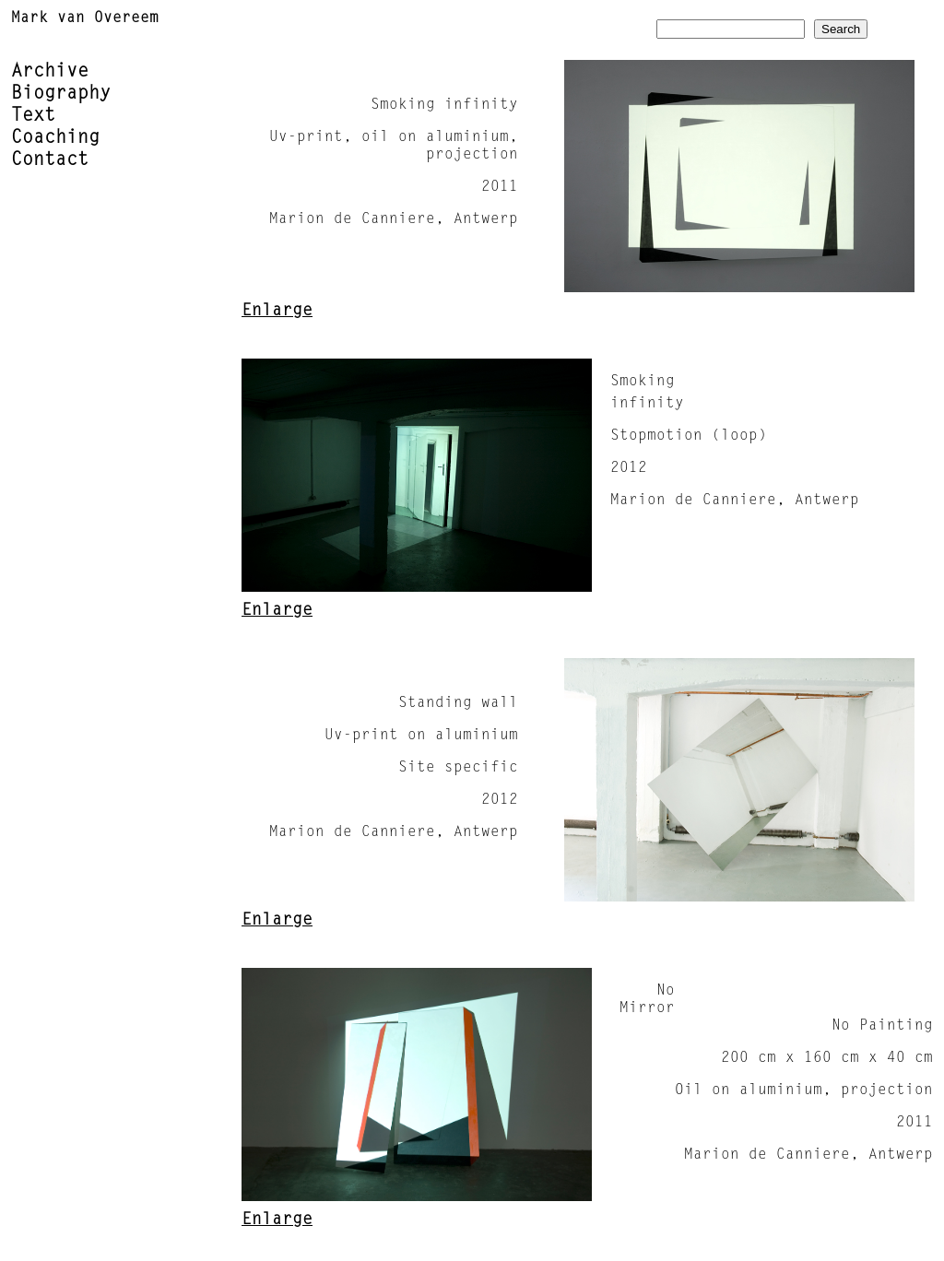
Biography (61, 94)
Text (33, 116)
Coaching (55, 138)
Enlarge (277, 311)
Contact (49, 160)
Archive (49, 72)
